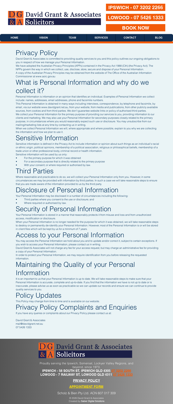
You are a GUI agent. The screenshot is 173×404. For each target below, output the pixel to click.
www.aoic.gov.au (45, 76)
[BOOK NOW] (135, 27)
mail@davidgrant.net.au (29, 323)
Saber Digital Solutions (92, 401)
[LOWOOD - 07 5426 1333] (135, 17)
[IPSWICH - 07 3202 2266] (135, 7)
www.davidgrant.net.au (54, 107)
